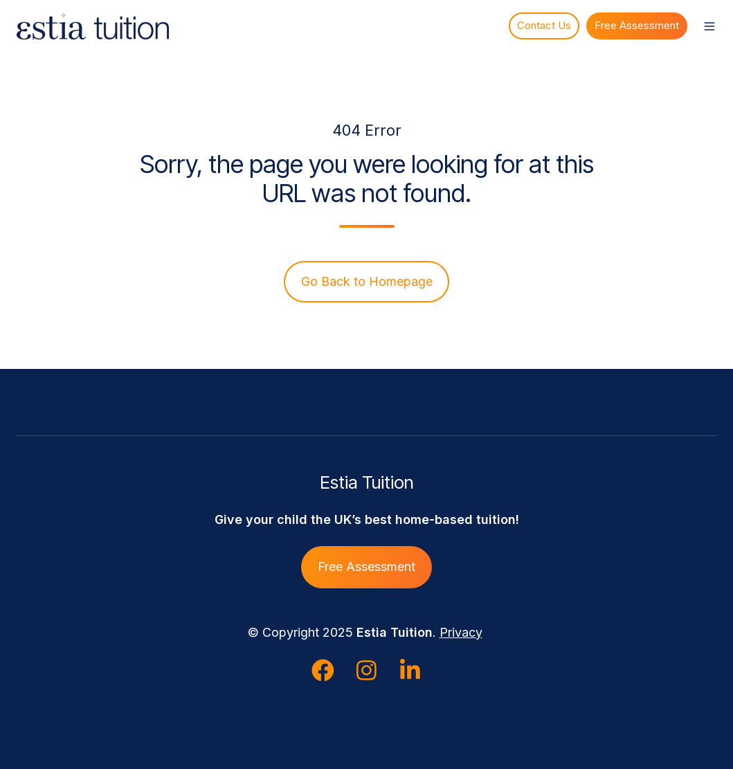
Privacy (461, 632)
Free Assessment (637, 25)
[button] (709, 26)
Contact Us (544, 25)
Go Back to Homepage (367, 281)
